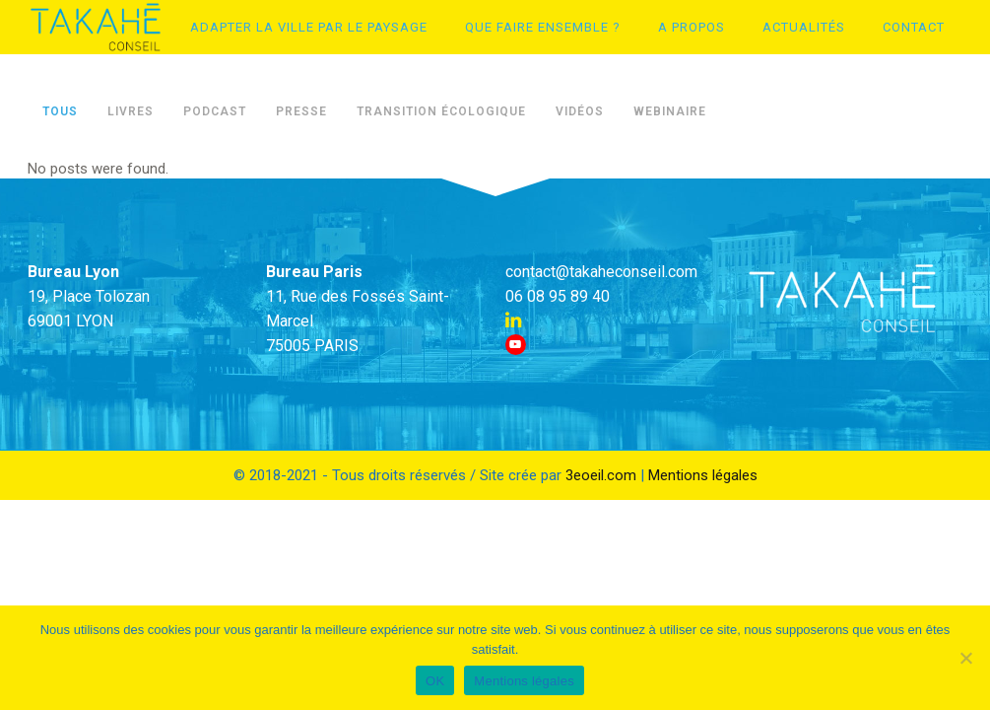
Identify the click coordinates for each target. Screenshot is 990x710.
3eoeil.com (600, 475)
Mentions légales (703, 475)
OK (435, 681)
